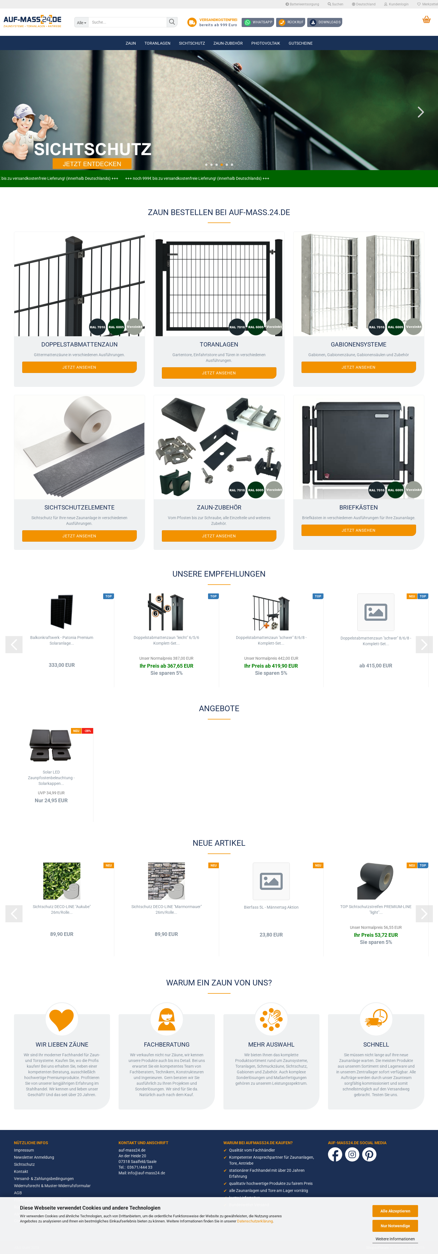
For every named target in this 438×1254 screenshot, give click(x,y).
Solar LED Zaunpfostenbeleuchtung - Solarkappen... (51, 778)
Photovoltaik (265, 43)
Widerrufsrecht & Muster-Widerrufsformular (52, 1185)
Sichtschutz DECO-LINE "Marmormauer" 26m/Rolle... (166, 909)
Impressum (24, 1150)
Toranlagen (157, 43)
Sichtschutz (192, 43)
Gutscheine (301, 43)
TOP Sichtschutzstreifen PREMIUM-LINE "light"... (375, 909)
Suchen (335, 4)
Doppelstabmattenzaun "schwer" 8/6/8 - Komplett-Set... (271, 640)
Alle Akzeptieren (395, 1211)
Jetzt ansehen (79, 367)
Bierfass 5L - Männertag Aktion (271, 907)
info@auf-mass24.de (146, 1173)
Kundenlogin (396, 4)
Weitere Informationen (395, 1239)
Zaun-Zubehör (228, 43)
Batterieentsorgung (302, 4)
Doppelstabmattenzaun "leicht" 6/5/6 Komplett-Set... (166, 640)
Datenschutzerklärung (255, 1221)
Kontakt (21, 1171)
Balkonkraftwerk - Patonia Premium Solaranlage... (61, 640)
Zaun (131, 43)
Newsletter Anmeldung (34, 1157)
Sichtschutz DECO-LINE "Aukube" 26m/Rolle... (62, 909)
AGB (18, 1193)
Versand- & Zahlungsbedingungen (44, 1178)
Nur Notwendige (395, 1226)
